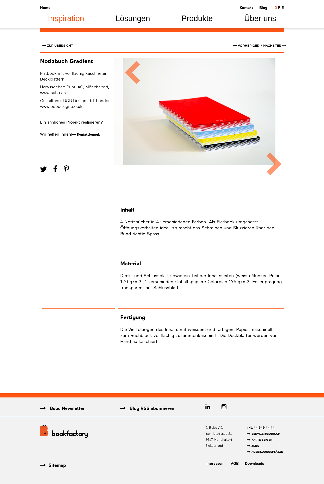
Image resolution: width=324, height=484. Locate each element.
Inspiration (66, 18)
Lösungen (133, 18)
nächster (274, 46)
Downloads (254, 463)
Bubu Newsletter (62, 408)
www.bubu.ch (53, 92)
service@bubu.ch (263, 433)
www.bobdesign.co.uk (62, 106)
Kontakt (246, 8)
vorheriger (246, 46)
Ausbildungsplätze (265, 451)
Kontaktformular (89, 134)
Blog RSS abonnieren (147, 408)
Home (45, 8)
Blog (263, 8)
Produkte (197, 18)
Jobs (253, 445)
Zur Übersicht (57, 46)
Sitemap (53, 465)
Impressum (215, 463)
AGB (235, 463)
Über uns (260, 18)
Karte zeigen (259, 439)
